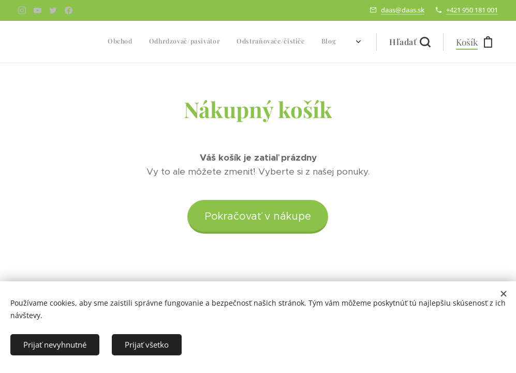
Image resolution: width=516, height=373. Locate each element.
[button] (409, 42)
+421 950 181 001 (472, 10)
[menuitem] (277, 42)
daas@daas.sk (402, 10)
